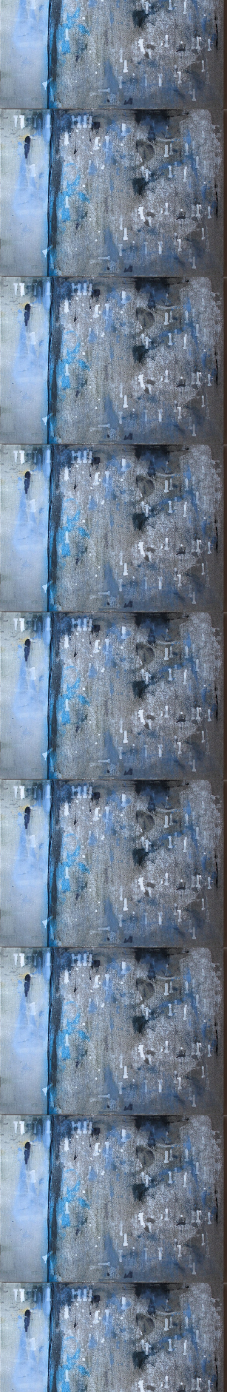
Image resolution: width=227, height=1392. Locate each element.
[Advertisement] (113, 223)
